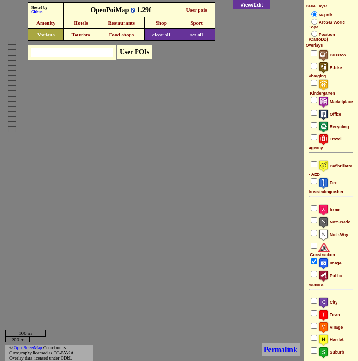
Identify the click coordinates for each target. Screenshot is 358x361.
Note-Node (334, 222)
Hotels (81, 23)
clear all (161, 34)
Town (329, 314)
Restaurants (121, 23)
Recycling (333, 127)
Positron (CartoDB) (322, 37)
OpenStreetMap (28, 347)
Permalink (280, 350)
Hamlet (331, 339)
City (327, 302)
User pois (196, 10)
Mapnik (326, 15)
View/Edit (252, 4)
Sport (196, 23)
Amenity (45, 23)
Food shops (121, 34)
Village (330, 327)
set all (196, 34)
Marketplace (335, 101)
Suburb (331, 352)
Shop (161, 23)
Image (330, 263)
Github (36, 12)
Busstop (332, 55)
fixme (329, 210)
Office (329, 114)
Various (46, 34)
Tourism (80, 34)
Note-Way (333, 234)
